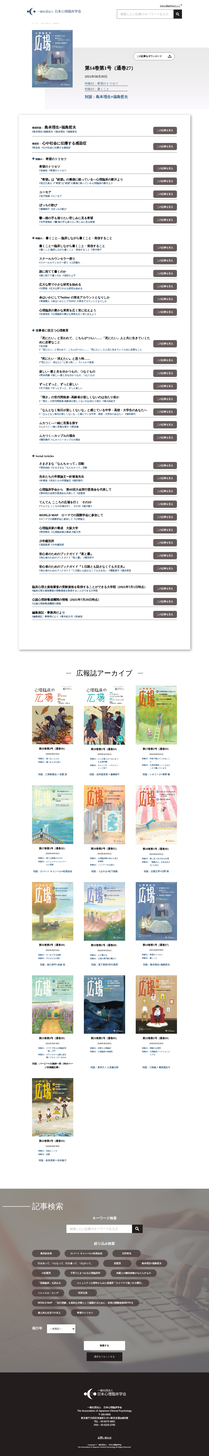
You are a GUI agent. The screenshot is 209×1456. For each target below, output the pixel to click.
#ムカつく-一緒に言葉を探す (54, 426)
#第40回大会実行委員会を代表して (57, 493)
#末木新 (43, 346)
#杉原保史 (44, 314)
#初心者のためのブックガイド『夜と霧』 (60, 557)
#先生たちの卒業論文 (60, 480)
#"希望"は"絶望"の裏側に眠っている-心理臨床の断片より (83, 183)
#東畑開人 (44, 301)
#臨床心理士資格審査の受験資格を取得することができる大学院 (65, 590)
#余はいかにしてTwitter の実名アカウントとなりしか (79, 301)
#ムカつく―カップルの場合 (65, 439)
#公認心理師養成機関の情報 (46, 603)
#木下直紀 (44, 388)
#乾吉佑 (36, 147)
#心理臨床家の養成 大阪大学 (66, 532)
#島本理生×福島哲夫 (42, 131)
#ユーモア (56, 196)
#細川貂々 (87, 506)
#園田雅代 (44, 439)
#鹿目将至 (126, 570)
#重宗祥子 (88, 557)
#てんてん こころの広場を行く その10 (60, 506)
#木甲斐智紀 (45, 222)
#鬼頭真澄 (44, 544)
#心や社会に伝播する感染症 (56, 147)
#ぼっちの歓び (58, 209)
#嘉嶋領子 (44, 209)
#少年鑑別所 (57, 544)
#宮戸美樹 (44, 196)
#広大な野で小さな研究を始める (65, 288)
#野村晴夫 (44, 532)
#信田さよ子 (69, 275)
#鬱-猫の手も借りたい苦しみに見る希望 (74, 222)
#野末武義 (44, 375)
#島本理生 (59, 131)
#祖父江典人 (45, 183)
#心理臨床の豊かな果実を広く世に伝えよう (73, 314)
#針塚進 (43, 480)
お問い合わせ (105, 1437)
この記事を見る (165, 130)
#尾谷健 (74, 426)
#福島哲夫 (71, 131)
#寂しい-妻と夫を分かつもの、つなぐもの (73, 375)
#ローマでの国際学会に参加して (56, 519)
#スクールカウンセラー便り (53, 262)
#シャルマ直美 (86, 362)
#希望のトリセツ (57, 170)
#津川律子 (96, 249)
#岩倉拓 (43, 170)
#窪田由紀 (44, 467)
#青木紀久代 (66, 616)
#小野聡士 (79, 519)
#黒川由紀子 (109, 401)
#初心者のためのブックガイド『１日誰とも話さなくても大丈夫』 (73, 570)
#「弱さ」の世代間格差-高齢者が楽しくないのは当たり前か (70, 401)
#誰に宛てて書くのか (50, 275)
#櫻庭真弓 (114, 570)
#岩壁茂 (81, 493)
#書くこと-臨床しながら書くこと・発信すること (64, 249)
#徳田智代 (130, 414)
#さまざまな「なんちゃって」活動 (69, 467)
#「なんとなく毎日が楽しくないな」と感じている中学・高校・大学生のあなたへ (81, 414)
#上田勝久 (75, 262)
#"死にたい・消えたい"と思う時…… (58, 362)
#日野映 (43, 288)
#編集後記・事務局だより (45, 616)
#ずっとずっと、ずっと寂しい (66, 388)
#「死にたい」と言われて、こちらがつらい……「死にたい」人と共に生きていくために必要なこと (90, 349)
